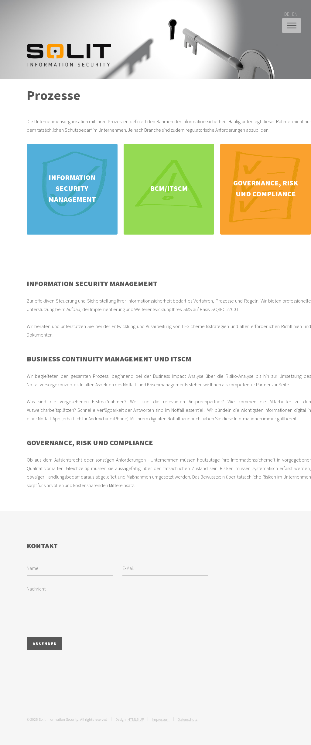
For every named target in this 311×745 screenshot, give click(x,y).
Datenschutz (187, 719)
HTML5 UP (136, 719)
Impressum (160, 719)
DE (286, 14)
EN (294, 14)
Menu (291, 25)
